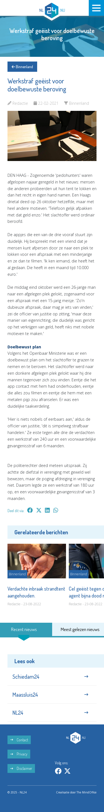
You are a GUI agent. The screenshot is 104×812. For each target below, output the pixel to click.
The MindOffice (87, 792)
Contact (19, 739)
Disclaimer (21, 768)
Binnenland (22, 66)
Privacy (18, 754)
